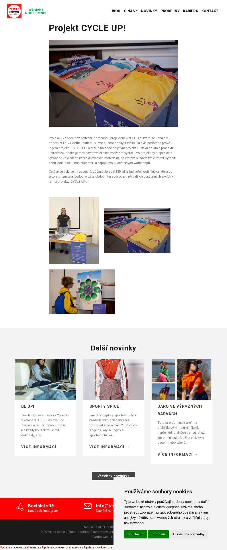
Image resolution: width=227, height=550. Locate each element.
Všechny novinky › (114, 476)
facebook (35, 511)
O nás (129, 11)
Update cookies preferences (20, 547)
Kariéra (190, 11)
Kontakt (210, 11)
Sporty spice (104, 412)
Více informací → (41, 453)
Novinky (149, 11)
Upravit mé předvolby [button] (188, 534)
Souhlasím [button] (135, 534)
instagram (50, 511)
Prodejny (170, 11)
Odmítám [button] (158, 534)
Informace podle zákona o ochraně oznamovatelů (77, 532)
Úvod (115, 11)
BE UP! (27, 412)
